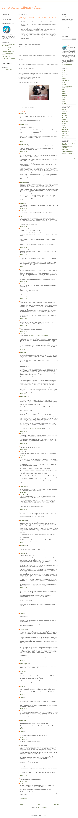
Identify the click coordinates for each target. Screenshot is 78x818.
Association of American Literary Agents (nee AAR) (68, 144)
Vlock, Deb (64, 137)
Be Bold (63, 70)
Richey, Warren (65, 129)
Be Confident (64, 76)
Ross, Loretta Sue (65, 131)
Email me (73, 20)
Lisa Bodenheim (23, 182)
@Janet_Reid (67, 16)
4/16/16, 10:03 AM (23, 298)
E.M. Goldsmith (23, 144)
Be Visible (64, 99)
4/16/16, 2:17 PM (23, 517)
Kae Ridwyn (22, 783)
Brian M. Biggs (23, 486)
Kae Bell (21, 686)
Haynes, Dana (65, 119)
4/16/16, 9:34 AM (23, 247)
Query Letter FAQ (5, 49)
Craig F (21, 613)
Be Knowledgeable (65, 80)
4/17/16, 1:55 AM (23, 796)
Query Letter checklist (6, 47)
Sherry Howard (23, 256)
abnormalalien (23, 778)
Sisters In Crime (65, 149)
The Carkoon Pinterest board (67, 31)
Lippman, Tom (64, 125)
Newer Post (22, 804)
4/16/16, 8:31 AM (23, 226)
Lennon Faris (23, 494)
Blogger (44, 815)
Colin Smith (22, 333)
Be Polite (63, 82)
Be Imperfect (64, 78)
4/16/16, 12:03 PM (23, 455)
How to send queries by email (8, 51)
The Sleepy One (23, 433)
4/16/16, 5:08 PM (23, 694)
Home (39, 804)
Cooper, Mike (64, 113)
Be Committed (65, 74)
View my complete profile (67, 64)
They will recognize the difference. (34, 428)
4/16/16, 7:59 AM (23, 180)
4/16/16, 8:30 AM (23, 214)
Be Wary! (63, 101)
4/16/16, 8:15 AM (23, 208)
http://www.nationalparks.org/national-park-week (38, 335)
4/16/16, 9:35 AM (23, 254)
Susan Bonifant (23, 228)
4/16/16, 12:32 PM (23, 492)
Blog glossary (64, 29)
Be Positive (64, 84)
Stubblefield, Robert (66, 135)
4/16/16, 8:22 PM (23, 743)
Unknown (22, 269)
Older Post (56, 804)
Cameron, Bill (64, 111)
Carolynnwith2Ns (23, 283)
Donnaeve (22, 153)
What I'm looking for (6, 56)
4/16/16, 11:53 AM (23, 449)
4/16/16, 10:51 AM (23, 349)
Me (20, 446)
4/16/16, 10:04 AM (23, 318)
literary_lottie (23, 520)
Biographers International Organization (67, 147)
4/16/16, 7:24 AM (23, 121)
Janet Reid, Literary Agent (22, 7)
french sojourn (23, 124)
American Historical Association (68, 153)
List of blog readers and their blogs (69, 33)
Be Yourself (64, 103)
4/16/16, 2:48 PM (23, 542)
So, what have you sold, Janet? (8, 58)
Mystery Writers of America (67, 151)
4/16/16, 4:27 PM (23, 627)
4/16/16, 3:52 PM (23, 611)
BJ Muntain (22, 457)
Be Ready (64, 93)
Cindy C (21, 216)
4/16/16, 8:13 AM (23, 201)
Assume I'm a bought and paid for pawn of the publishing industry (68, 159)
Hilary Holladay (65, 121)
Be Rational (64, 89)
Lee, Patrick (64, 123)
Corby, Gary (64, 115)
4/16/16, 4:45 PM (23, 683)
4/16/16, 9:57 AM (23, 281)
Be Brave (64, 72)
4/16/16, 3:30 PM (23, 587)
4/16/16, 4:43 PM (23, 669)
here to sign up (7, 16)
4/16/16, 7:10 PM (23, 717)
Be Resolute (64, 95)
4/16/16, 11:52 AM (23, 443)
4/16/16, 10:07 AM (23, 331)
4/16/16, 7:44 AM (23, 141)
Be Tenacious (64, 97)
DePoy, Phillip (64, 117)
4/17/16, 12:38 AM (23, 781)
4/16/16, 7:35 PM (23, 737)
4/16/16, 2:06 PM (23, 509)
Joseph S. (22, 451)
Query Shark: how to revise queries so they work (7, 54)
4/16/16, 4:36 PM (23, 660)
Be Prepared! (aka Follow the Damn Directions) (68, 87)
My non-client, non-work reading (8, 69)
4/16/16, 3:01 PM (23, 551)
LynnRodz (22, 203)
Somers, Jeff (64, 133)
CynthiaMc (22, 113)
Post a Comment (23, 798)
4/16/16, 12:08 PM (23, 483)
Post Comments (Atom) (41, 807)
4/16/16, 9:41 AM (23, 266)
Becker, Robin (64, 109)
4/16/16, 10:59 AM (23, 393)
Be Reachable (64, 91)
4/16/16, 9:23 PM (23, 775)
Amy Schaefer (23, 629)
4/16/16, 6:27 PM (23, 708)
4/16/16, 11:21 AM (23, 431)
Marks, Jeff (64, 127)
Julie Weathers (23, 352)
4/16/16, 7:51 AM (23, 151)
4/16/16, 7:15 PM (23, 728)
